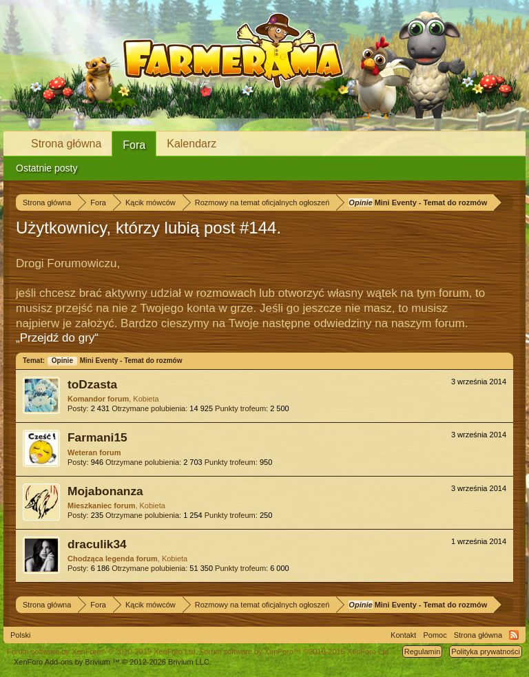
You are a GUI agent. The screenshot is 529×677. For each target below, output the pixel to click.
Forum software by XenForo (102, 651)
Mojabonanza (105, 491)
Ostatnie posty (47, 168)
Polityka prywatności (485, 651)
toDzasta (92, 384)
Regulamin (422, 651)
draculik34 (97, 544)
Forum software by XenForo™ (295, 651)
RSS (514, 635)
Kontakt (403, 635)
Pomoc (434, 635)
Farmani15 (97, 437)
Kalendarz (191, 143)
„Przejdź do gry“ (57, 337)
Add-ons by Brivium (112, 662)
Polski (20, 635)
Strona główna (66, 143)
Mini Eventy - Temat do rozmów (115, 360)
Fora (134, 145)
